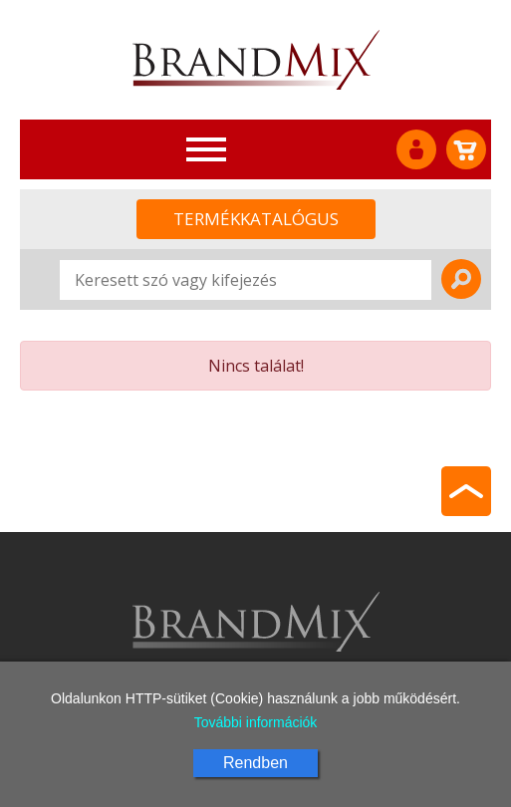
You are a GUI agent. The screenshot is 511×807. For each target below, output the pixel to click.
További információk (256, 722)
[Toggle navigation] (205, 149)
